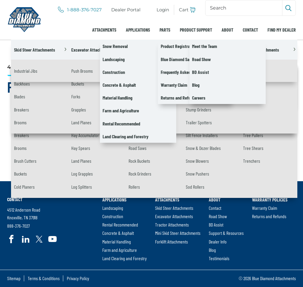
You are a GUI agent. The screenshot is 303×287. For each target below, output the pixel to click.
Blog (212, 250)
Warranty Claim (264, 208)
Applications (138, 29)
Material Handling (116, 241)
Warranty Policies (269, 199)
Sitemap (14, 278)
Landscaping (112, 208)
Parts (165, 29)
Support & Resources (226, 233)
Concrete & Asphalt (118, 233)
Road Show (218, 216)
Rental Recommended (120, 224)
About (227, 29)
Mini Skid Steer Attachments (177, 233)
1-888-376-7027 (84, 10)
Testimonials (219, 258)
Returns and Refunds (269, 216)
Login (163, 10)
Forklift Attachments (171, 241)
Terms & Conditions (44, 278)
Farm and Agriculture (119, 250)
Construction (112, 216)
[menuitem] (126, 9)
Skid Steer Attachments (174, 208)
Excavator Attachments (174, 216)
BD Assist (216, 224)
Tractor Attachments (172, 224)
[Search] (244, 8)
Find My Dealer (282, 29)
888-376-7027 (18, 226)
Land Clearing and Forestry (124, 258)
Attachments (104, 29)
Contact (250, 29)
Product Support (196, 29)
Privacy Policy (78, 278)
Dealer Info (218, 241)
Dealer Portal (127, 10)
